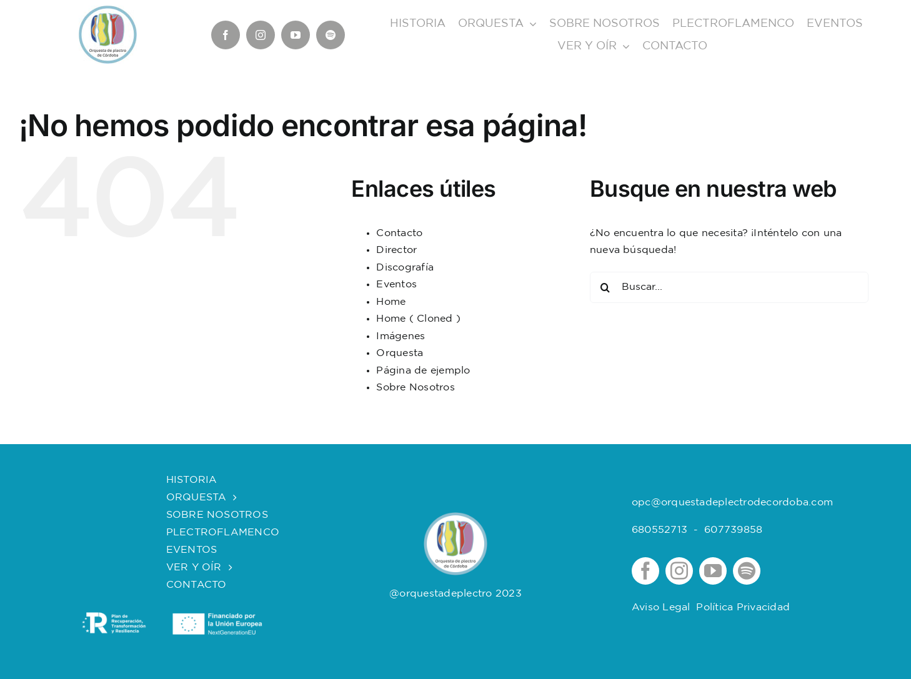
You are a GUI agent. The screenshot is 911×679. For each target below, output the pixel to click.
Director (396, 250)
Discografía (405, 267)
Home (391, 302)
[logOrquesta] (455, 517)
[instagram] (260, 35)
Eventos (396, 284)
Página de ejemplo (423, 370)
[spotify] (330, 35)
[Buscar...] (729, 287)
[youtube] (295, 35)
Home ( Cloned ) (418, 319)
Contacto (399, 233)
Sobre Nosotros (415, 387)
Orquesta (399, 353)
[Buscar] (605, 287)
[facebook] (225, 35)
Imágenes (400, 336)
